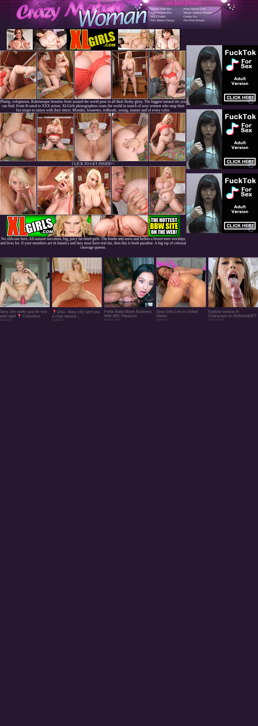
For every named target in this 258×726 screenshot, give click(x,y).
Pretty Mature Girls (194, 9)
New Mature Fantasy (162, 20)
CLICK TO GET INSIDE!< (93, 164)
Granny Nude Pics (161, 9)
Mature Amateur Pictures (197, 12)
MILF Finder (158, 16)
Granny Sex (190, 16)
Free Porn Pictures (194, 20)
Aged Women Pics (161, 12)
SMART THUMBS (137, 632)
